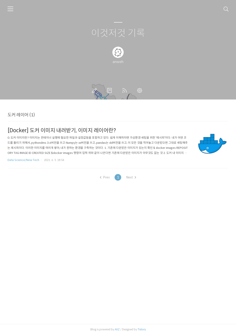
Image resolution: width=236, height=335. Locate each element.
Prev (105, 177)
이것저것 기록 (118, 33)
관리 (140, 90)
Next (131, 177)
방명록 (110, 90)
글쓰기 (95, 90)
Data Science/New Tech (23, 160)
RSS (125, 90)
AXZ (117, 329)
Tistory (142, 329)
